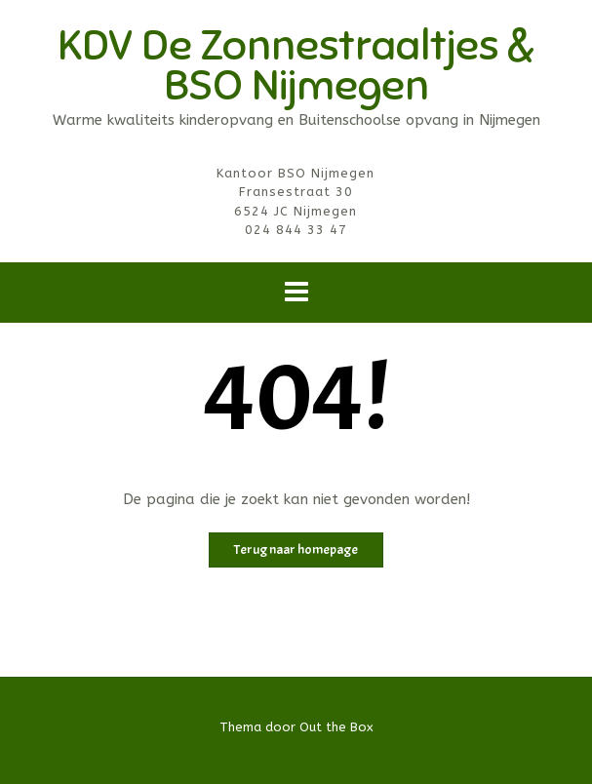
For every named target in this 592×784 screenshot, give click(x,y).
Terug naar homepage (296, 549)
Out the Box (336, 727)
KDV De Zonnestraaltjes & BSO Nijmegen (296, 65)
